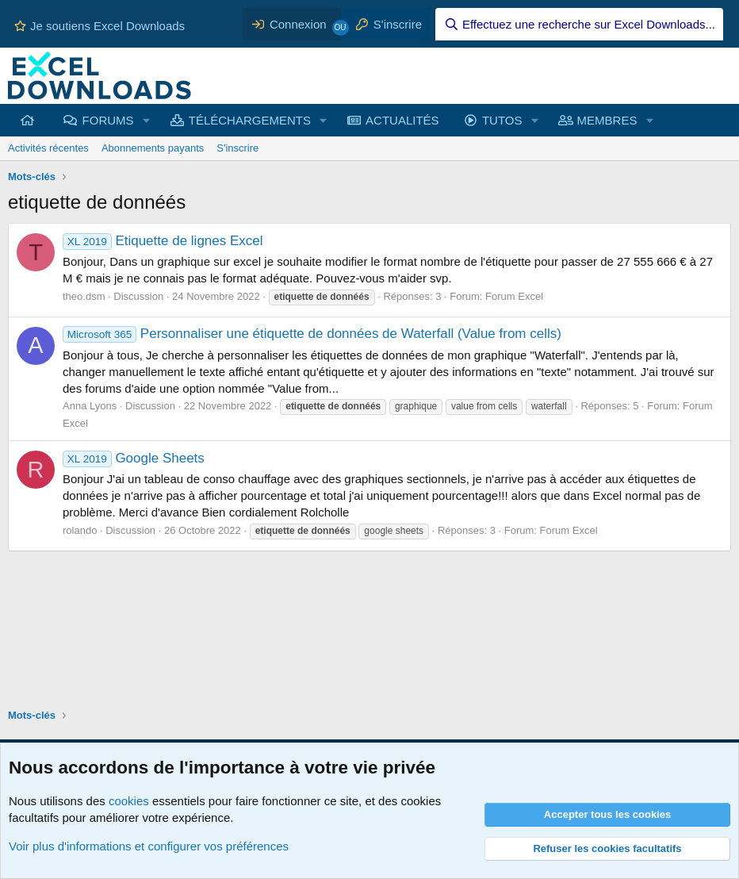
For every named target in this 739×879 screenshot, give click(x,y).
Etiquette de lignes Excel (163, 240)
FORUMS (108, 120)
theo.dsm (84, 296)
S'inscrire (237, 148)
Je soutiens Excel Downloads (99, 26)
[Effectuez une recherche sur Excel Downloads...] (579, 24)
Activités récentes (48, 148)
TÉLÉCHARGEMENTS (250, 120)
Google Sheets (134, 458)
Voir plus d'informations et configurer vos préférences (149, 846)
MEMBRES (607, 120)
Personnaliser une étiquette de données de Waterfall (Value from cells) (312, 333)
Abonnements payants (152, 148)
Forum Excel (514, 296)
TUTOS (502, 120)
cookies (129, 801)
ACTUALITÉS (402, 120)
